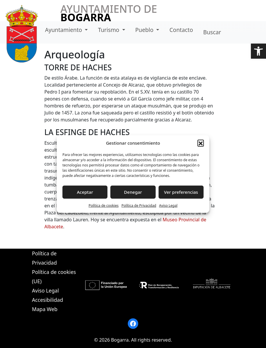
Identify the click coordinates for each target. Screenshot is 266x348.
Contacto (181, 30)
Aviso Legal (168, 205)
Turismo (109, 30)
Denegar (133, 192)
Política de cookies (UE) (54, 276)
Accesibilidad (47, 299)
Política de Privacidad (138, 205)
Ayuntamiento (64, 30)
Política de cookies (103, 205)
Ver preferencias (181, 192)
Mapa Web (44, 309)
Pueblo (145, 30)
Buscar (212, 32)
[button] (258, 51)
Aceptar (85, 192)
